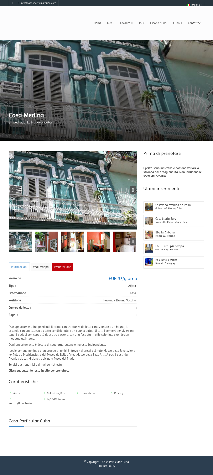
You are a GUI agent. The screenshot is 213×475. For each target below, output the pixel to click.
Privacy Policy (106, 466)
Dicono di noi (158, 23)
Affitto (132, 285)
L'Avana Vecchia (126, 300)
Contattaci (194, 23)
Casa (133, 293)
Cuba (177, 23)
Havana (108, 300)
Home (97, 23)
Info (111, 23)
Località (126, 23)
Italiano (194, 4)
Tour (141, 23)
